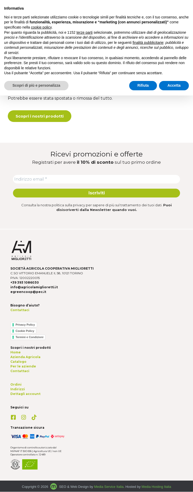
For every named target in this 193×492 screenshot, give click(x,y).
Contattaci (19, 310)
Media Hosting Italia (156, 487)
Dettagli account (25, 394)
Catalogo (18, 362)
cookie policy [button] (41, 27)
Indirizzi (17, 389)
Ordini (16, 385)
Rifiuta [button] (143, 85)
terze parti (85, 32)
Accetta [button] (174, 85)
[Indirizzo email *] (96, 179)
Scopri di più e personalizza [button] (36, 85)
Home (15, 352)
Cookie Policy (25, 331)
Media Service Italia (108, 487)
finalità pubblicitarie (148, 42)
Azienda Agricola (25, 357)
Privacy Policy (25, 324)
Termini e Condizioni (29, 337)
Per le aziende (23, 366)
